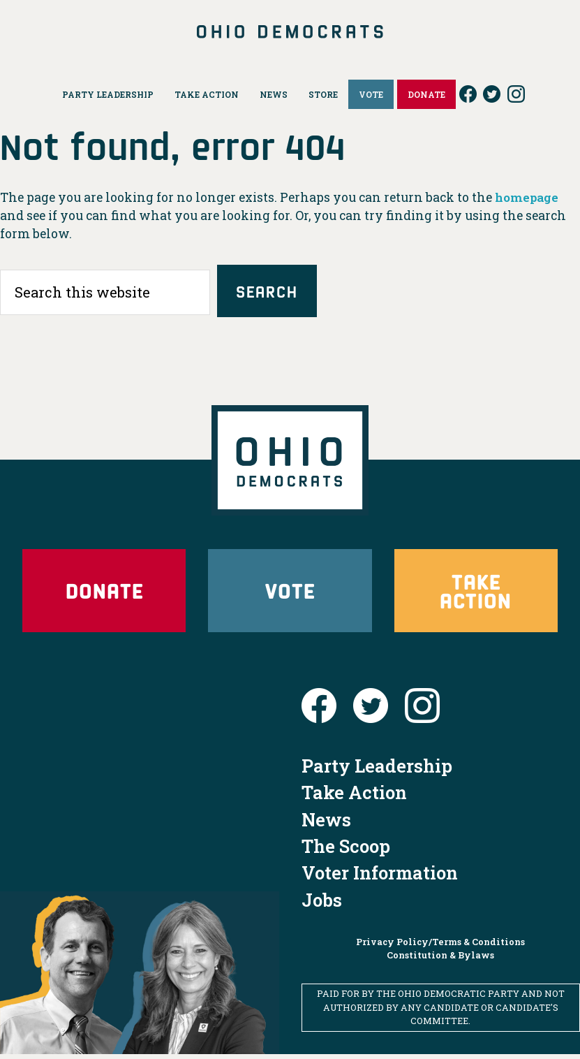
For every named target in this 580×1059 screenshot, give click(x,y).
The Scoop (346, 851)
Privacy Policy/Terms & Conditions (440, 947)
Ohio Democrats (290, 31)
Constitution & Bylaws (440, 960)
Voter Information (380, 878)
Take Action (475, 593)
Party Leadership (377, 770)
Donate (104, 593)
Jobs (322, 904)
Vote (289, 593)
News (326, 824)
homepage (528, 197)
